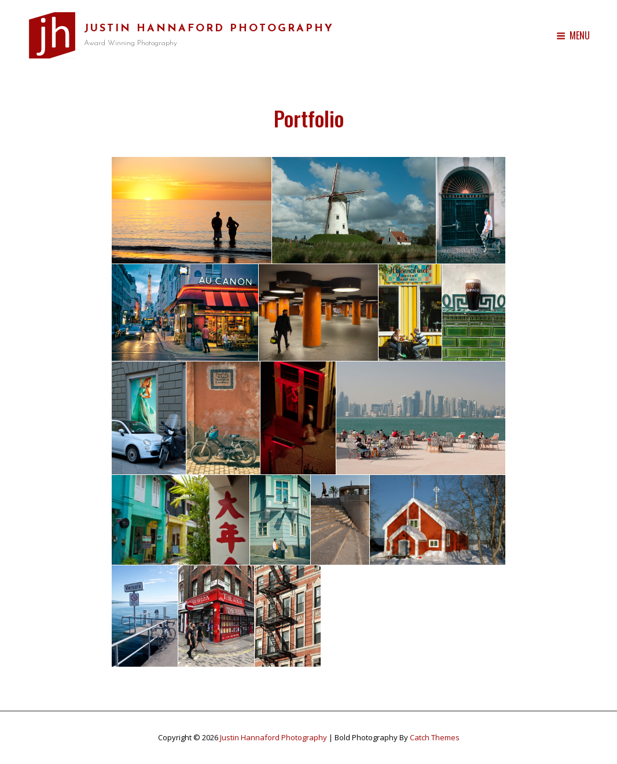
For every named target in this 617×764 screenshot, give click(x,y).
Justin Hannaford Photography (209, 28)
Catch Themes (435, 737)
